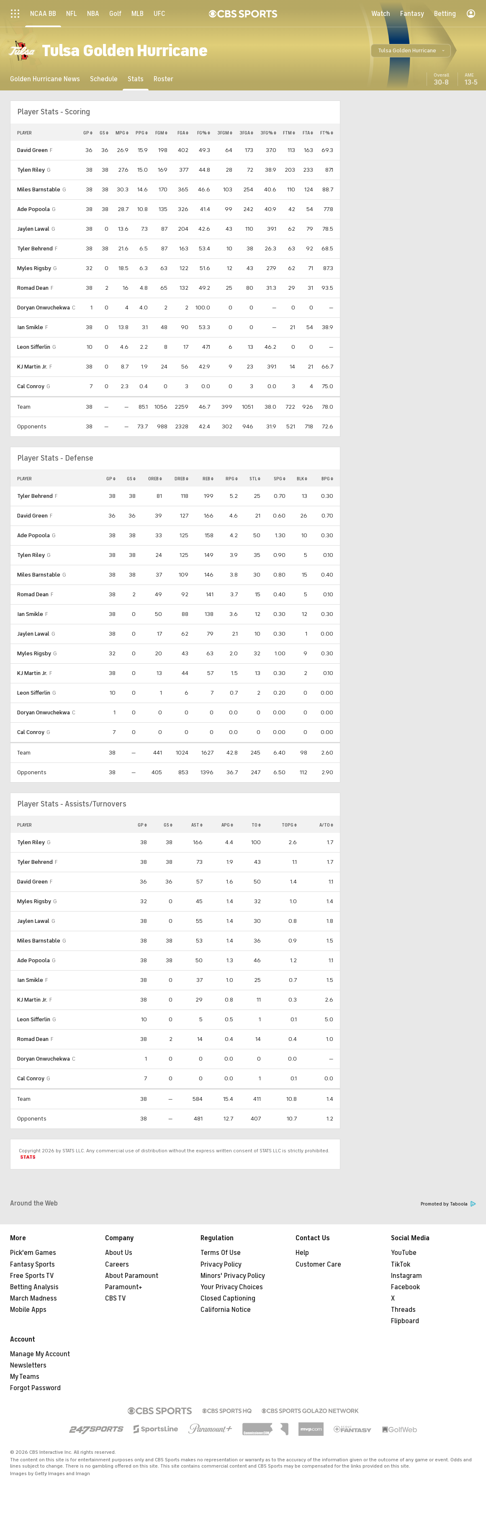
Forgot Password (35, 1388)
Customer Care (318, 1264)
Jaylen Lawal (33, 228)
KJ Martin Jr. (32, 366)
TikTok (400, 1264)
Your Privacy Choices (232, 1287)
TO (256, 825)
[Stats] (136, 78)
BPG (327, 479)
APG (227, 825)
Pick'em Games (33, 1253)
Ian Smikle (30, 327)
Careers (117, 1264)
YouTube (404, 1253)
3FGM (224, 133)
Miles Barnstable (38, 189)
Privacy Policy (221, 1264)
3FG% (268, 133)
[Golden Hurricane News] (45, 78)
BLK (302, 479)
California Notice (226, 1310)
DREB (181, 479)
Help (302, 1253)
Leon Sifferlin (33, 346)
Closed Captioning (228, 1298)
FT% (326, 133)
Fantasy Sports (32, 1264)
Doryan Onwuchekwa (43, 307)
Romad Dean (33, 287)
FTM (289, 133)
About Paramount (131, 1276)
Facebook (405, 1287)
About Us (118, 1253)
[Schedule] (104, 78)
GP (88, 133)
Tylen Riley (31, 169)
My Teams (24, 1377)
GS (104, 133)
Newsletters (28, 1365)
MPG (122, 133)
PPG (142, 133)
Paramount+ (123, 1287)
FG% (203, 133)
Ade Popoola (33, 209)
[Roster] (163, 78)
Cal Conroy (30, 386)
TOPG (289, 825)
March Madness (33, 1298)
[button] (411, 50)
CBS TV (115, 1298)
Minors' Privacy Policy (233, 1276)
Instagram (406, 1276)
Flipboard (405, 1321)
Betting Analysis (34, 1287)
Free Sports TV (32, 1276)
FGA (182, 133)
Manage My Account (40, 1354)
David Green (32, 150)
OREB (155, 479)
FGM (161, 133)
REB (208, 479)
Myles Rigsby (34, 268)
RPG (232, 479)
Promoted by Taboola (448, 1204)
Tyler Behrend (35, 248)
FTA (308, 133)
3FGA (246, 133)
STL (254, 479)
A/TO (326, 825)
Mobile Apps (28, 1310)
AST (197, 825)
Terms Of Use (221, 1253)
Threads (403, 1310)
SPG (279, 479)
